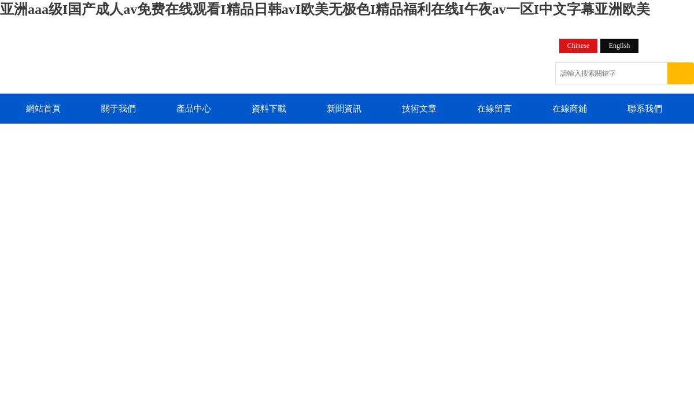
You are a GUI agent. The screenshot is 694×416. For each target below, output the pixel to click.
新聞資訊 (344, 108)
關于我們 (118, 108)
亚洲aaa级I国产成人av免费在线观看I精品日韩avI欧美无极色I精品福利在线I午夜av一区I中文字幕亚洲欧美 (325, 9)
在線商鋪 (569, 108)
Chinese (578, 46)
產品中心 (193, 108)
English (619, 46)
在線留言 (494, 108)
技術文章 (419, 108)
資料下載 (269, 108)
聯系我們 (644, 108)
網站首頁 (43, 108)
